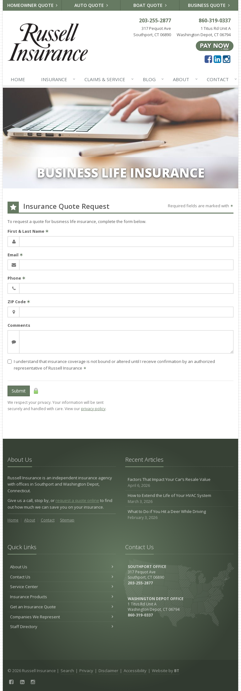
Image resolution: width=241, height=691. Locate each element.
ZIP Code (19, 301)
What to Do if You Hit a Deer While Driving (179, 515)
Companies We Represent (61, 617)
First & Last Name (28, 231)
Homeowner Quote (32, 5)
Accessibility (135, 670)
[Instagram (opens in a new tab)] (226, 59)
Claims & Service (107, 79)
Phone (16, 278)
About (184, 79)
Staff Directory (61, 626)
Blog (152, 79)
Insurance (57, 79)
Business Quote (209, 5)
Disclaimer (108, 670)
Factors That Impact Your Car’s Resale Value (179, 482)
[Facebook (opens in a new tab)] (208, 59)
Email (15, 255)
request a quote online (77, 500)
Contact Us (61, 577)
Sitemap (67, 520)
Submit (19, 391)
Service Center (61, 586)
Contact (220, 79)
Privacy (86, 670)
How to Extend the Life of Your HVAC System (179, 499)
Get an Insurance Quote (61, 607)
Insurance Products (61, 596)
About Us (61, 567)
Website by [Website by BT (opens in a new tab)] (165, 670)
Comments (19, 325)
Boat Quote (150, 5)
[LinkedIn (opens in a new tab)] (217, 59)
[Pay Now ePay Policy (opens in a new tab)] (214, 45)
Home (18, 79)
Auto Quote (91, 5)
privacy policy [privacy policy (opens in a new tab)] (93, 408)
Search (67, 670)
